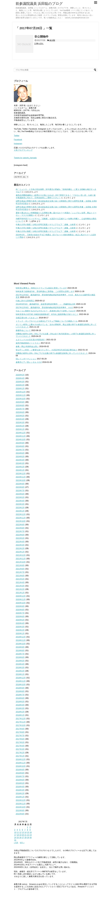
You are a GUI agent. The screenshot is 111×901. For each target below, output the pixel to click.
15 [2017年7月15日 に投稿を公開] (28, 832)
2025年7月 (20, 409)
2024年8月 (20, 446)
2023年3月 (20, 504)
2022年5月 (20, 538)
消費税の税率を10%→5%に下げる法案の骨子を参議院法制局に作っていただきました (52, 353)
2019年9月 (20, 647)
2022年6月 (20, 535)
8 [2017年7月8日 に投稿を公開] (27, 830)
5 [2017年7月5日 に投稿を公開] (19, 830)
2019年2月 (20, 671)
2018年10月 (21, 685)
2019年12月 (21, 637)
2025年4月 (20, 419)
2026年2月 (20, 385)
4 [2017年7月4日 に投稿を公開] (17, 830)
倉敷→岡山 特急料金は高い (27, 346)
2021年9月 (20, 565)
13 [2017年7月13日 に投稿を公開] (23, 832)
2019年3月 (20, 668)
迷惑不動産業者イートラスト (28, 343)
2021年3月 (20, 586)
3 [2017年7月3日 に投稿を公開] (14, 830)
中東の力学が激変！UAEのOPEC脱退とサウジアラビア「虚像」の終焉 (46, 225)
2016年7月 (20, 776)
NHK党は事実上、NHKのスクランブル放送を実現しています (41, 288)
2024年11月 (21, 436)
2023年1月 (20, 511)
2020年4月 (20, 623)
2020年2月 (20, 630)
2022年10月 (21, 521)
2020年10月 (21, 603)
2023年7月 (20, 491)
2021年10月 (21, 562)
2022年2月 (20, 548)
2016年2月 (20, 793)
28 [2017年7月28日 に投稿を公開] (25, 838)
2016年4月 (20, 787)
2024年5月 (20, 457)
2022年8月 (20, 528)
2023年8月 (20, 487)
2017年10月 (21, 725)
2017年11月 (21, 722)
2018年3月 (20, 708)
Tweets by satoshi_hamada (25, 158)
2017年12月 (21, 719)
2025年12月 (21, 392)
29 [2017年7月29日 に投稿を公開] (28, 838)
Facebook (18, 140)
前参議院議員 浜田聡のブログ (39, 4)
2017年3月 (20, 749)
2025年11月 (21, 395)
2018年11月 (21, 681)
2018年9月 (20, 688)
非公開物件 (41, 36)
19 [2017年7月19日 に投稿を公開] (20, 835)
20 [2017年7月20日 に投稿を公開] (23, 835)
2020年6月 (20, 616)
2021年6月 (20, 576)
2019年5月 (20, 661)
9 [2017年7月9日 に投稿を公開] (30, 830)
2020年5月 (20, 620)
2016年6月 (20, 780)
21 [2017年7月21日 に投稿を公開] (25, 835)
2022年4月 (20, 542)
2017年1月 (20, 756)
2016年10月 (21, 766)
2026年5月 (20, 375)
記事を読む (39, 44)
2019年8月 (20, 651)
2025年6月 (20, 412)
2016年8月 (20, 773)
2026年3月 (20, 382)
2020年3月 (20, 627)
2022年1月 (20, 552)
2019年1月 (20, 674)
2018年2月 (20, 712)
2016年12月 (21, 759)
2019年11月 (21, 640)
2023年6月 (20, 494)
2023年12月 (21, 474)
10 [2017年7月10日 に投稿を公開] (15, 832)
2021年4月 (20, 582)
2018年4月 (20, 705)
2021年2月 (20, 589)
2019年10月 (21, 644)
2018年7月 (20, 695)
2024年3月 (20, 463)
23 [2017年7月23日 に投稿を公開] (31, 835)
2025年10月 (21, 399)
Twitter (16, 136)
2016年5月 (20, 783)
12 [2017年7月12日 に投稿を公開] (20, 832)
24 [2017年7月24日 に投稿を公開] (15, 838)
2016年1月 (20, 797)
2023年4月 (20, 501)
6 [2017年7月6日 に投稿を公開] (22, 830)
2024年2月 (20, 467)
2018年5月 (20, 702)
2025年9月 (20, 402)
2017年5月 (20, 742)
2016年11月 (21, 763)
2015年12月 (21, 800)
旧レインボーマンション (26, 359)
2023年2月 (20, 508)
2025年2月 (20, 426)
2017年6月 (20, 739)
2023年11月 (21, 477)
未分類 (52, 40)
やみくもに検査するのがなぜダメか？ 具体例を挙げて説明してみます (46, 311)
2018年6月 (20, 698)
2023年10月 (21, 480)
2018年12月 (21, 678)
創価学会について (23, 330)
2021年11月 (21, 559)
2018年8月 (20, 691)
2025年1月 (20, 429)
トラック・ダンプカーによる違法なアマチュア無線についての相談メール (47, 321)
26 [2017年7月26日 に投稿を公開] (20, 838)
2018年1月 (20, 715)
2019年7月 (20, 654)
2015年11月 (21, 804)
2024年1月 (20, 470)
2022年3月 (20, 545)
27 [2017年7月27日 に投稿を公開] (23, 838)
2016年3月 (20, 790)
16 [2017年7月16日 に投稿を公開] (31, 832)
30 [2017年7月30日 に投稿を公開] (31, 838)
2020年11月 (21, 599)
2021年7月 (20, 572)
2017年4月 (20, 746)
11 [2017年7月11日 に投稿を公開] (18, 832)
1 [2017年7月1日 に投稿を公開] (27, 827)
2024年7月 (20, 450)
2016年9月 (20, 770)
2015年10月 (21, 807)
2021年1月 (20, 593)
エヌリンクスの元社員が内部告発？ (31, 340)
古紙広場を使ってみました (27, 318)
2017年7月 (20, 736)
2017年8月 (20, 732)
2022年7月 (20, 531)
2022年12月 (21, 514)
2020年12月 (21, 596)
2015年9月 (20, 810)
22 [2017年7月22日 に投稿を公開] (28, 835)
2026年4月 (20, 378)
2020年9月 (20, 606)
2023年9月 (20, 484)
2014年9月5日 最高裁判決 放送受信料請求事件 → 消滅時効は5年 (46, 304)
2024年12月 (21, 433)
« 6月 (16, 843)
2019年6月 (20, 657)
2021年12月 (21, 555)
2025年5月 (20, 416)
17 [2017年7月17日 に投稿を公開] (15, 835)
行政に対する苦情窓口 (25, 301)
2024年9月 (20, 443)
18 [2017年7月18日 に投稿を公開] (18, 835)
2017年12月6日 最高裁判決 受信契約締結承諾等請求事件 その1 (44, 308)
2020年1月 (20, 634)
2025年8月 (20, 405)
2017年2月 (20, 753)
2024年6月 (20, 453)
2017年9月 (20, 729)
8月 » (22, 843)
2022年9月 (20, 525)
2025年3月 (20, 423)
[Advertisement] (55, 260)
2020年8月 (20, 610)
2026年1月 (20, 388)
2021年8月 (20, 569)
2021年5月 (20, 579)
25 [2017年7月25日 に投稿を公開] (18, 838)
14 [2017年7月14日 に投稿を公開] (25, 832)
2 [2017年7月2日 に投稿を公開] (30, 827)
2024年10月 (21, 440)
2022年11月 (21, 518)
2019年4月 (20, 664)
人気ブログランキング (23, 150)
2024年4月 (20, 460)
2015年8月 (20, 814)
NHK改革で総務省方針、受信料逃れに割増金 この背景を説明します (45, 291)
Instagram (18, 144)
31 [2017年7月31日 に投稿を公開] (15, 840)
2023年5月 (20, 497)
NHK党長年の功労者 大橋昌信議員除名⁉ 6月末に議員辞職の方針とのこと (47, 314)
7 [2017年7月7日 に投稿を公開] (24, 830)
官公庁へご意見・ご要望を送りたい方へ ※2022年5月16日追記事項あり (46, 350)
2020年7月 (20, 613)
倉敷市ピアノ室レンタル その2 (29, 362)
